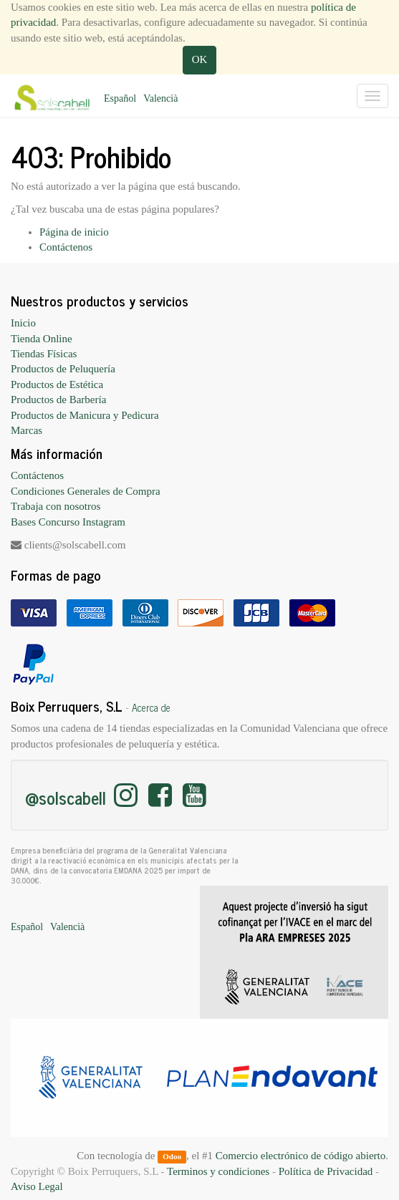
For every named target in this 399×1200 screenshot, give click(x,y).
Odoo (172, 1156)
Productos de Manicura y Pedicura (85, 415)
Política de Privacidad (326, 1171)
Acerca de (151, 707)
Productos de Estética (57, 384)
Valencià (160, 98)
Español (120, 98)
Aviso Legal (37, 1186)
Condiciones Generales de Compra (85, 491)
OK (200, 59)
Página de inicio (74, 232)
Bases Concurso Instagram (68, 522)
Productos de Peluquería (63, 368)
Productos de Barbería (58, 399)
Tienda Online (41, 338)
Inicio (23, 323)
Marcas (26, 430)
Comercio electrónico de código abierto (300, 1155)
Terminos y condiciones (218, 1171)
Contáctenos (65, 247)
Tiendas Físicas (44, 353)
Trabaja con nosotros (55, 506)
